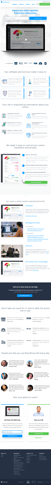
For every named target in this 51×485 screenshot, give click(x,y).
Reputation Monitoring (18, 462)
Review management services (35, 237)
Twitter (27, 461)
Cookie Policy (16, 472)
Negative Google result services (35, 229)
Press (2, 456)
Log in (37, 4)
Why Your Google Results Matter (19, 458)
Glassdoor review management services (37, 239)
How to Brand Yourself (18, 466)
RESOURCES (28, 4)
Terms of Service (17, 474)
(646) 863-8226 (46, 1)
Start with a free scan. (31, 216)
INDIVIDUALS (14, 4)
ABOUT (33, 4)
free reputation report (44, 4)
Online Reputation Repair (19, 463)
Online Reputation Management (17, 460)
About (2, 455)
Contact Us (28, 456)
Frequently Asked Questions (17, 456)
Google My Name (17, 468)
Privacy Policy (16, 471)
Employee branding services (34, 241)
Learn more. (35, 270)
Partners (28, 458)
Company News (42, 456)
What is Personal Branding (19, 469)
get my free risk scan (38, 18)
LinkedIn (28, 462)
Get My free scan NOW (36, 182)
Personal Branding (43, 459)
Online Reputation (43, 458)
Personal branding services (34, 230)
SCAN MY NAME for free (12, 436)
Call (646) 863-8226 (24, 295)
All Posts (41, 455)
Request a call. (38, 437)
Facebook (28, 459)
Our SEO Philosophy (18, 465)
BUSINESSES (21, 4)
